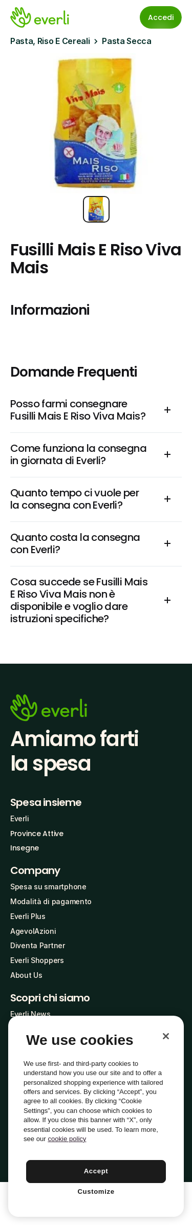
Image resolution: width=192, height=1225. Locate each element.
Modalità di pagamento (51, 901)
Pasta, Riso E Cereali (50, 41)
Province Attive (36, 833)
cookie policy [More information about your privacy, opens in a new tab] (67, 1139)
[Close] (166, 1036)
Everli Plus (28, 916)
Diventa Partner (37, 945)
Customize (95, 1191)
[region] (96, 1116)
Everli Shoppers (37, 960)
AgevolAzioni (33, 931)
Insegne (24, 848)
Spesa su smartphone (48, 886)
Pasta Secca (126, 41)
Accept (96, 1171)
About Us (26, 975)
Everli (19, 818)
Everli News (30, 1014)
